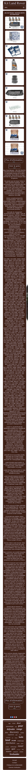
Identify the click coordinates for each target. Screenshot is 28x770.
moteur (8, 751)
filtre (6, 732)
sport (13, 749)
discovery (14, 732)
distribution (10, 743)
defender (11, 729)
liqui (9, 723)
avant (13, 740)
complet (15, 752)
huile (21, 737)
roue (12, 737)
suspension (11, 734)
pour (20, 726)
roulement (8, 737)
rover (21, 746)
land (7, 740)
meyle (22, 743)
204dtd (21, 751)
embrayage (13, 746)
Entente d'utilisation (14, 767)
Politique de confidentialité (14, 765)
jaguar (7, 749)
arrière (7, 746)
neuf (16, 726)
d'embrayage (20, 740)
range (19, 729)
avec (20, 734)
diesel (19, 723)
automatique (9, 726)
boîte (23, 749)
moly (16, 734)
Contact (14, 762)
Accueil (14, 760)
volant (13, 723)
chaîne (22, 732)
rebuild (18, 743)
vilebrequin (18, 749)
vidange (16, 737)
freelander (14, 754)
